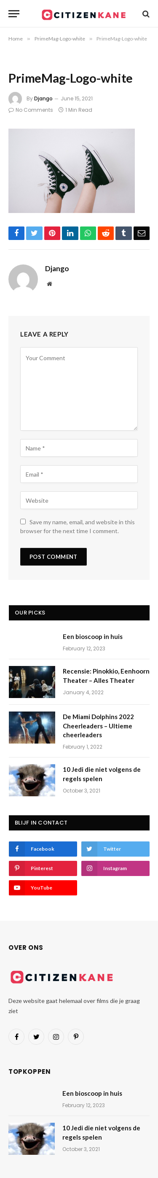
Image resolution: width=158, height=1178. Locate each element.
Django (43, 98)
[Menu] (13, 13)
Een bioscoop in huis (93, 636)
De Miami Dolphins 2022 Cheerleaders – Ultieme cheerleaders (98, 726)
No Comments (30, 109)
